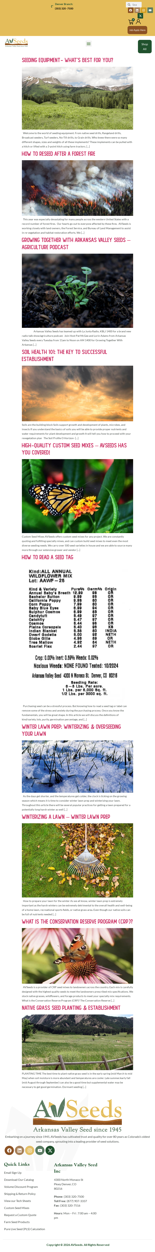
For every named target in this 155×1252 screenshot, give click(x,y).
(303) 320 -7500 (64, 8)
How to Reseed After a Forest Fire (58, 154)
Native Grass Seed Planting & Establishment (71, 1008)
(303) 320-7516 (70, 1205)
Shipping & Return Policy (20, 1194)
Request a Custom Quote (20, 1215)
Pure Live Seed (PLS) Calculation (24, 1229)
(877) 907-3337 (77, 1201)
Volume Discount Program (21, 1187)
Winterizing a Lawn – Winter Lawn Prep (66, 816)
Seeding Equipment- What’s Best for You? (67, 60)
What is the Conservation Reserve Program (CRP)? (77, 921)
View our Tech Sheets (17, 1201)
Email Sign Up (13, 1172)
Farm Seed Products (17, 1222)
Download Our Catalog (19, 1180)
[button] (89, 44)
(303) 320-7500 (74, 1196)
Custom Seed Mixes (16, 1208)
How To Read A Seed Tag (47, 557)
